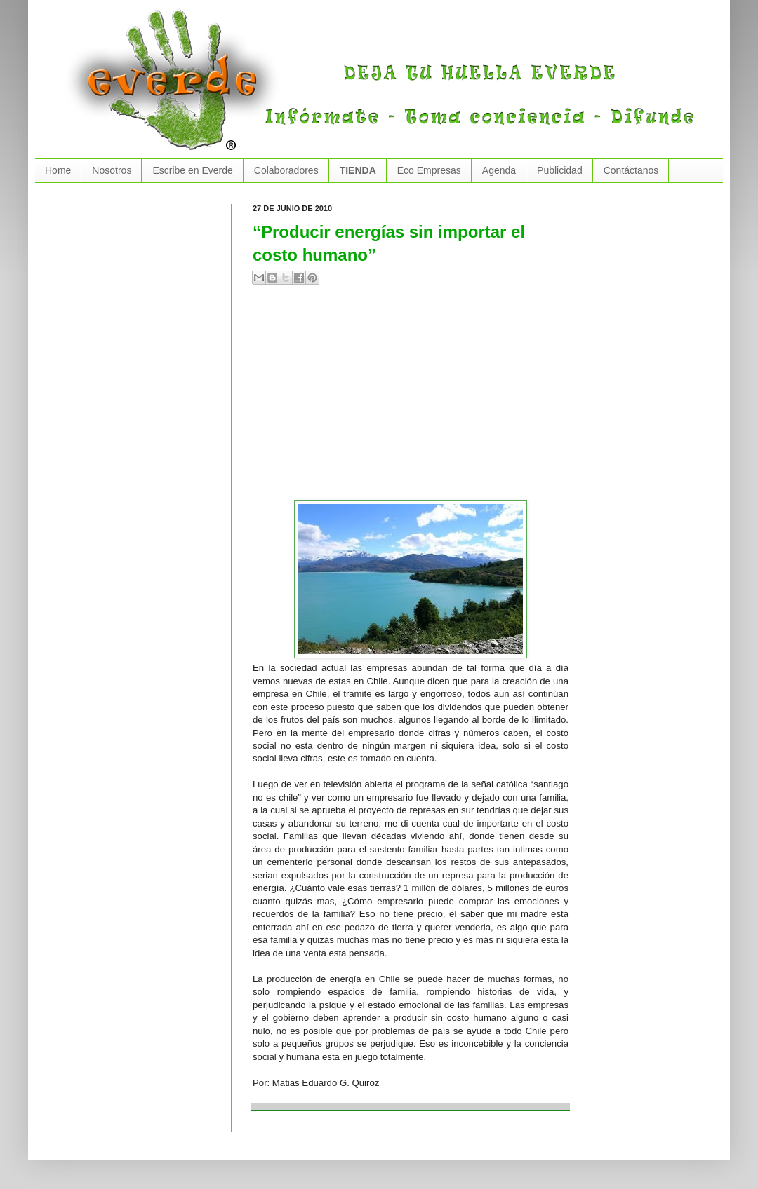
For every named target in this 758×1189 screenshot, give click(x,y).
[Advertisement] (398, 398)
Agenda (499, 170)
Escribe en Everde (192, 170)
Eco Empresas (429, 170)
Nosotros (111, 170)
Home (58, 170)
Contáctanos (631, 170)
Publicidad (560, 170)
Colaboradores (286, 170)
